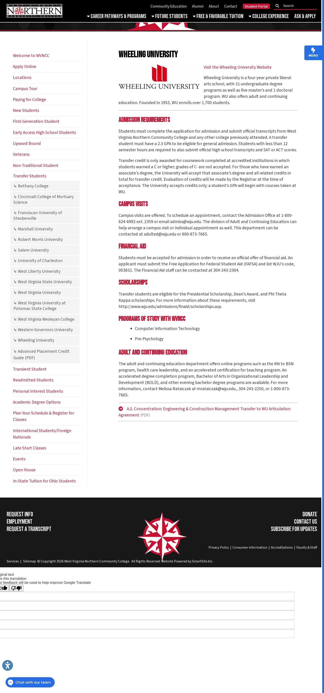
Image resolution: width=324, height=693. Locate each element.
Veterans (21, 154)
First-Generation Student (36, 121)
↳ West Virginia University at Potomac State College (39, 306)
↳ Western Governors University (43, 330)
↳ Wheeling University (33, 340)
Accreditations (282, 547)
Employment (19, 521)
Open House (24, 470)
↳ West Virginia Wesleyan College (43, 319)
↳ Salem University (31, 250)
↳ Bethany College (30, 186)
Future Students (170, 16)
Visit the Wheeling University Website (238, 67)
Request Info (20, 514)
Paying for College (29, 99)
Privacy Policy (219, 547)
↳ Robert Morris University (38, 239)
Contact (230, 6)
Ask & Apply (305, 16)
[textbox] (297, 5)
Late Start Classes (29, 448)
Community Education (169, 6)
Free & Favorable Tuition (218, 16)
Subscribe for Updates (294, 529)
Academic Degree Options (37, 402)
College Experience (269, 16)
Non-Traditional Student (35, 165)
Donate (310, 514)
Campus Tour (25, 89)
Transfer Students (29, 176)
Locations (22, 77)
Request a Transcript (29, 529)
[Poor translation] (16, 588)
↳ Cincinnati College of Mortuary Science (43, 199)
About (214, 6)
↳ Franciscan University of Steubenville (37, 215)
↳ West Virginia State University (42, 282)
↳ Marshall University (33, 229)
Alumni (197, 6)
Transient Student (30, 369)
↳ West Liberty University (37, 271)
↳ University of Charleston (38, 261)
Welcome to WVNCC (31, 56)
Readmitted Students (33, 380)
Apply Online (24, 67)
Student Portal (256, 6)
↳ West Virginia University (37, 292)
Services (13, 561)
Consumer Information (249, 547)
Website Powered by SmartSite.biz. (187, 561)
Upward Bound (27, 143)
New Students (26, 110)
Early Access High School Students (44, 132)
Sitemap (29, 561)
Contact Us (305, 521)
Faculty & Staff (306, 547)
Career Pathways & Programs (116, 16)
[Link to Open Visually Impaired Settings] (7, 665)
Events (19, 459)
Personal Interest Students (38, 391)
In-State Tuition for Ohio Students (44, 481)
